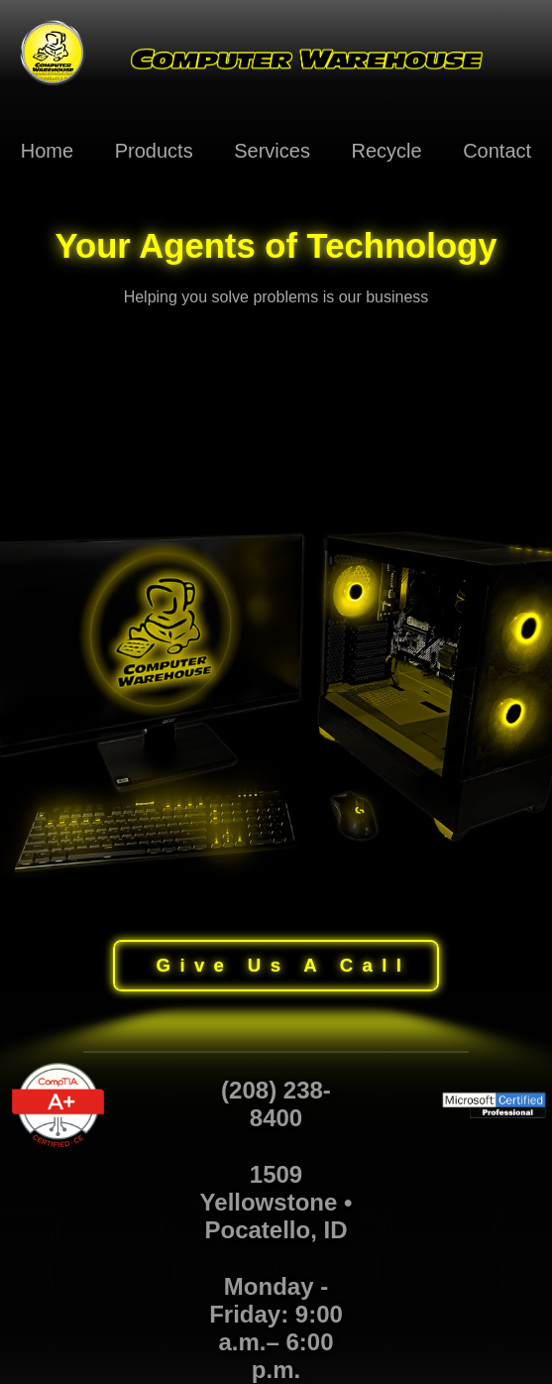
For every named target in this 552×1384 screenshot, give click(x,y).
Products (154, 151)
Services (272, 151)
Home (47, 151)
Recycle (386, 151)
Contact (497, 151)
